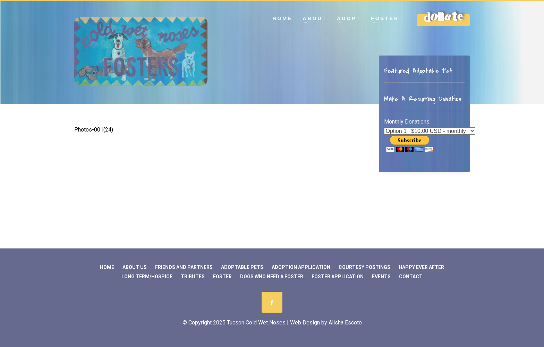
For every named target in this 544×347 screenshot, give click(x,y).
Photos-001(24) (93, 129)
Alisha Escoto (345, 322)
